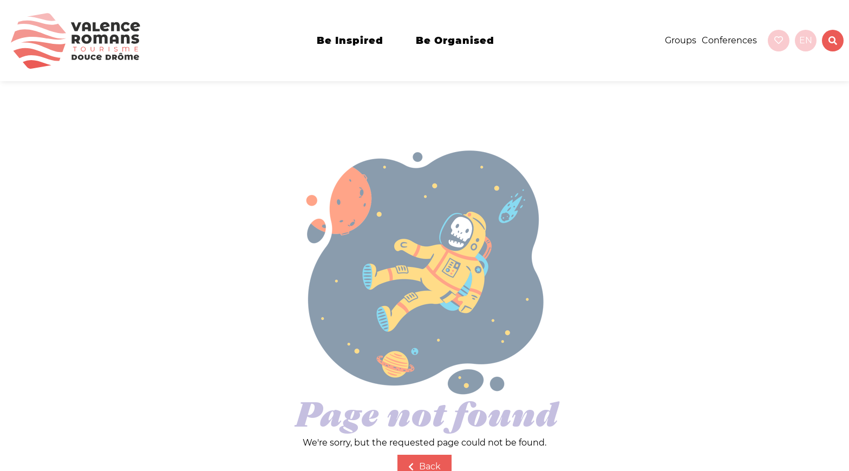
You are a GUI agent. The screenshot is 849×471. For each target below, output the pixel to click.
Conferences (729, 40)
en (805, 40)
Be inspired (350, 41)
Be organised (455, 41)
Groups (680, 40)
